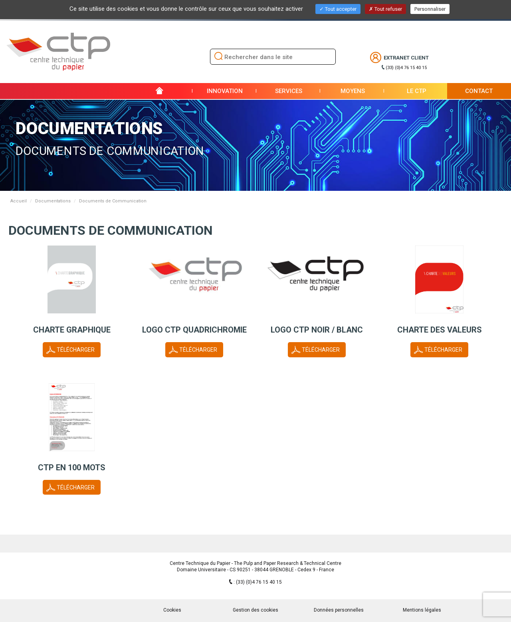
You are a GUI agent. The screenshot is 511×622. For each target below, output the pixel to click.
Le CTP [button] (416, 91)
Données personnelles (339, 610)
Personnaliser (430, 9)
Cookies (172, 610)
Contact (479, 91)
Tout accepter (338, 9)
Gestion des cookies (255, 610)
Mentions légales (422, 610)
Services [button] (288, 91)
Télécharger (76, 350)
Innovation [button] (225, 91)
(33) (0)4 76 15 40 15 (406, 67)
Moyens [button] (353, 91)
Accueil (18, 201)
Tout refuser (385, 9)
